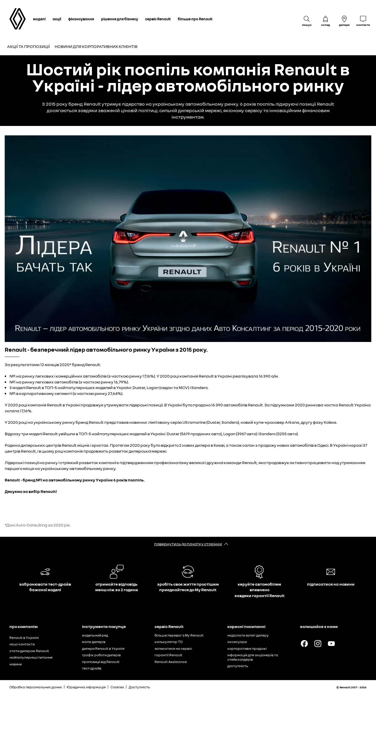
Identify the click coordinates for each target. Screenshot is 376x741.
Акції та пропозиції (28, 46)
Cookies (117, 687)
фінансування (81, 18)
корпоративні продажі (247, 648)
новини (15, 664)
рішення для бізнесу (119, 18)
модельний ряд (95, 635)
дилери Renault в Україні (103, 648)
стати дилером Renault (29, 651)
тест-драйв (91, 668)
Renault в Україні (24, 637)
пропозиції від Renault (101, 661)
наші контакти (22, 644)
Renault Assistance (171, 661)
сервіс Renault (158, 18)
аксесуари (237, 641)
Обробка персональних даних (35, 687)
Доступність (139, 687)
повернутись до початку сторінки (188, 543)
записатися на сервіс (173, 648)
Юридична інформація (86, 687)
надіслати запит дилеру (248, 635)
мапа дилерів (93, 641)
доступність (237, 666)
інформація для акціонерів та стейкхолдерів (252, 657)
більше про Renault (195, 18)
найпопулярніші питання (31, 657)
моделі (39, 18)
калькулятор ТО (169, 641)
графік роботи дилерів (101, 655)
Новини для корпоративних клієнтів (96, 46)
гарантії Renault (168, 655)
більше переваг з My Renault (179, 635)
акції (57, 18)
